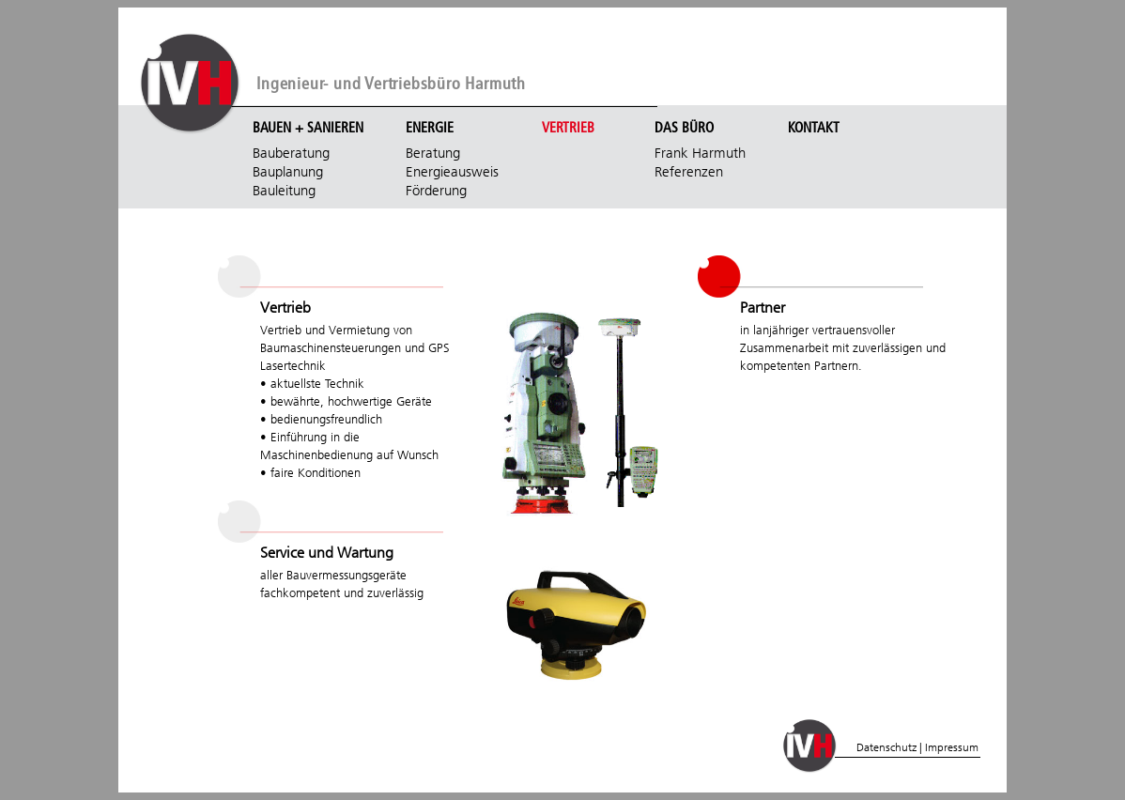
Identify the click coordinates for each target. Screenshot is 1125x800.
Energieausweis (452, 171)
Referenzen (689, 171)
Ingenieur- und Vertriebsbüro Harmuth (391, 84)
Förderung (436, 190)
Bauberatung (291, 153)
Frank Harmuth (700, 153)
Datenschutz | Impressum (917, 747)
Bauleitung (284, 190)
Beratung (433, 153)
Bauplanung (288, 171)
